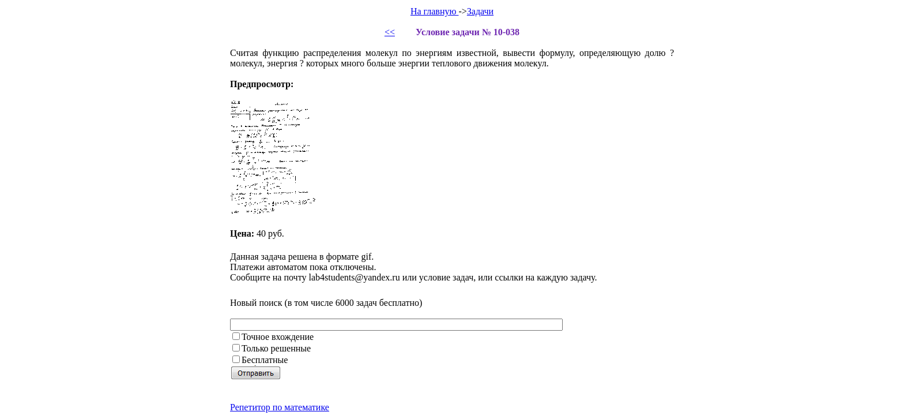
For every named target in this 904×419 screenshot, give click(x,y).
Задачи (480, 11)
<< (390, 32)
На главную (434, 11)
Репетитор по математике (279, 407)
